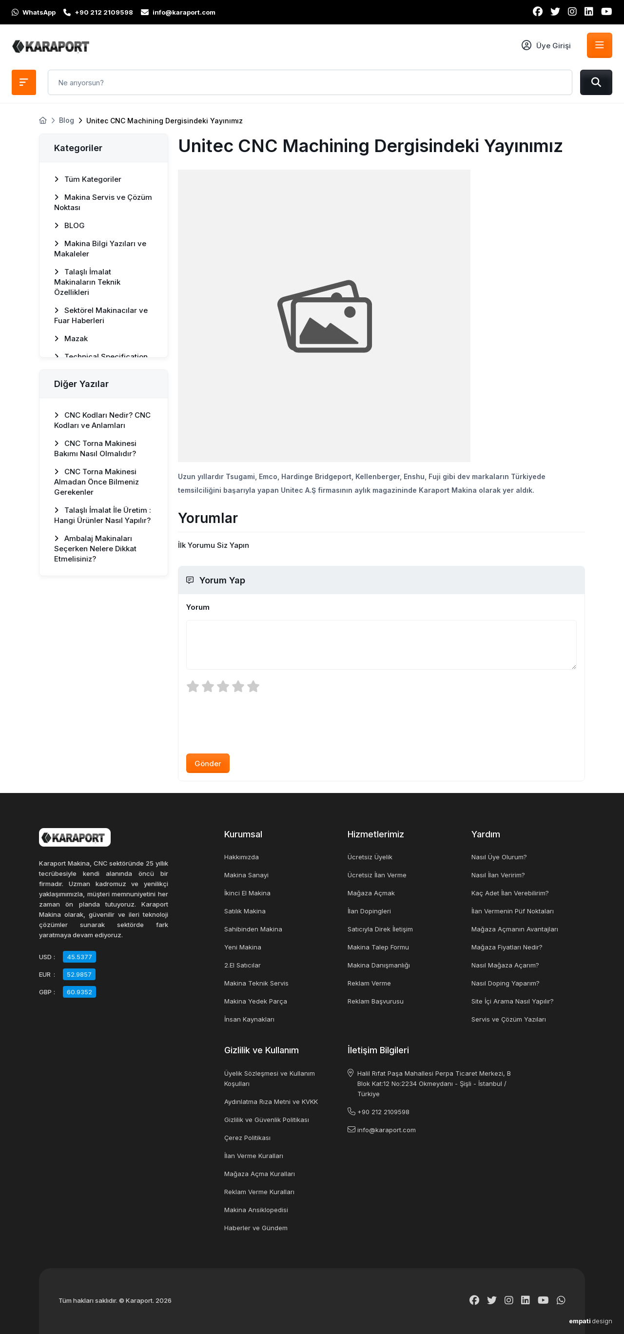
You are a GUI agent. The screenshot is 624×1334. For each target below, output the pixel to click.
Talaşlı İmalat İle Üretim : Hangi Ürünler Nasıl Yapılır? (102, 515)
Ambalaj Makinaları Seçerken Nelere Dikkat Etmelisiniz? (95, 548)
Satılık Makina (245, 911)
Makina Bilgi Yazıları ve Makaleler (100, 248)
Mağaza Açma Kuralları (259, 1174)
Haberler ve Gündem (256, 1228)
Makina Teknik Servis (256, 983)
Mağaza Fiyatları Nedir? (507, 947)
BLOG (69, 225)
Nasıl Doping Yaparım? (505, 983)
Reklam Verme (369, 983)
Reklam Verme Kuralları (259, 1192)
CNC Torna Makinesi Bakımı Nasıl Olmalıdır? (95, 448)
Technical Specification (101, 356)
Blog (66, 120)
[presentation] (260, 723)
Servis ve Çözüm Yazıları (508, 1019)
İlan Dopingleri (369, 911)
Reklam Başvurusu (376, 1001)
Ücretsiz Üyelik (370, 857)
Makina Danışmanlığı (379, 965)
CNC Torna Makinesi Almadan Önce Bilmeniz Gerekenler (96, 482)
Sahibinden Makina (253, 929)
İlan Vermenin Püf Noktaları (512, 911)
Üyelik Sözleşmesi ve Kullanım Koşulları (269, 1078)
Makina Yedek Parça (255, 1001)
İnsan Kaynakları (249, 1019)
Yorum (198, 607)
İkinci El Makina (247, 893)
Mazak (71, 338)
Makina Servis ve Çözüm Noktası (103, 202)
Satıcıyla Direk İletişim (380, 929)
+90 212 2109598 (383, 1112)
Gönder (208, 763)
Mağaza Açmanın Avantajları (514, 929)
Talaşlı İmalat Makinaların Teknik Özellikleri (87, 282)
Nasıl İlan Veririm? (498, 875)
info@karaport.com (386, 1130)
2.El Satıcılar (242, 965)
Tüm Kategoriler (87, 179)
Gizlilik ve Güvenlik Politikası (266, 1119)
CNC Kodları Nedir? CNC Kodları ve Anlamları (102, 420)
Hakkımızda (241, 857)
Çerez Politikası (247, 1137)
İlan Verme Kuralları (253, 1156)
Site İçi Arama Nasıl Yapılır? (512, 1001)
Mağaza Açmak (371, 893)
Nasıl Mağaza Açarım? (505, 965)
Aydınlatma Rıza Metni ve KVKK (271, 1101)
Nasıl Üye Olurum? (499, 857)
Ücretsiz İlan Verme (377, 875)
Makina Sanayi (246, 875)
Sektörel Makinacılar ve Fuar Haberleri (101, 315)
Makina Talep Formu (378, 947)
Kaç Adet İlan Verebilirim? (510, 893)
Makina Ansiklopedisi (256, 1210)
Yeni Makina (242, 947)
